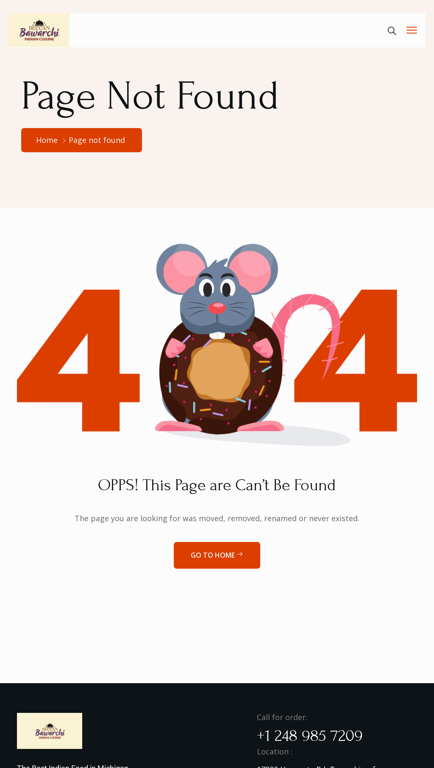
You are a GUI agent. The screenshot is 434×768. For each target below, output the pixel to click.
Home (47, 140)
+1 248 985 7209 (310, 735)
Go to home (217, 555)
